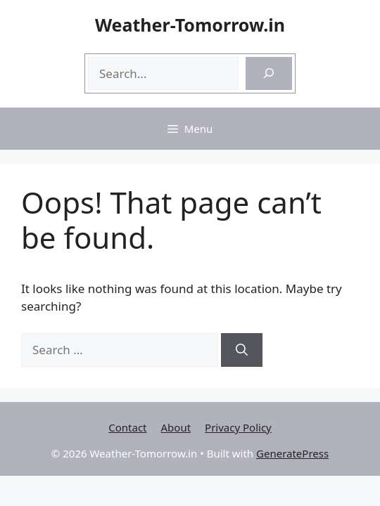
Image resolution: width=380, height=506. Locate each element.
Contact (127, 427)
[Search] (269, 74)
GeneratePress (292, 453)
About (176, 427)
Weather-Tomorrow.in (190, 25)
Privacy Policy (238, 427)
